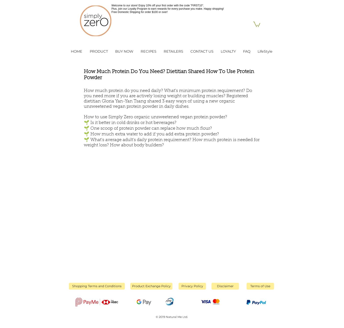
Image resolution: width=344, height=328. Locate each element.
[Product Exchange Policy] (151, 286)
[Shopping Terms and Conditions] (97, 286)
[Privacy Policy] (192, 286)
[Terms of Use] (260, 286)
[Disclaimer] (225, 286)
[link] (256, 24)
